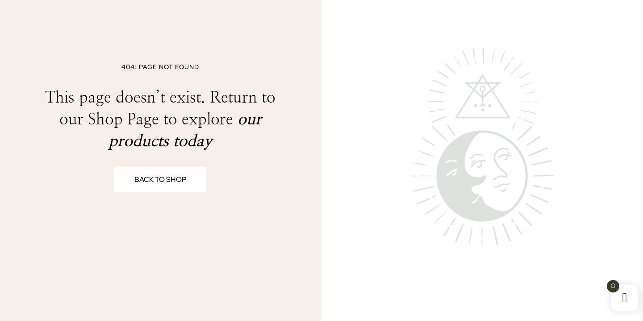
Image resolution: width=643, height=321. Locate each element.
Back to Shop (160, 179)
